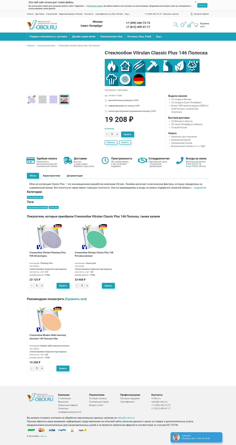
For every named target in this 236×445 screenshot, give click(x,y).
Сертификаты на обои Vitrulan (109, 14)
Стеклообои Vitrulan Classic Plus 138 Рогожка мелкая (94, 254)
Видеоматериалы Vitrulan (71, 14)
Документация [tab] (75, 175)
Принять (202, 5)
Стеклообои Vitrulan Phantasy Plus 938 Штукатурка (48, 254)
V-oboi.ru (43, 436)
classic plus (53, 207)
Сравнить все (75, 299)
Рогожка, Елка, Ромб (139, 36)
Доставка (39, 14)
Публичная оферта (68, 405)
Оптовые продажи (130, 398)
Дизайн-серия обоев (83, 36)
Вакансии (63, 401)
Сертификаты (127, 401)
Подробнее (200, 187)
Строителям (51, 14)
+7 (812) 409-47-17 (138, 26)
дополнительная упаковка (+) (123, 100)
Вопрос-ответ (96, 405)
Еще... (127, 14)
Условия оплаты (98, 398)
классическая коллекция (37, 207)
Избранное (111, 142)
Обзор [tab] (33, 175)
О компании (64, 398)
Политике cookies (95, 6)
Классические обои (111, 36)
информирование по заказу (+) (124, 106)
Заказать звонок (171, 14)
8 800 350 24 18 (193, 164)
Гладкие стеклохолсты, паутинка (48, 36)
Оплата (30, 14)
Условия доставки (99, 401)
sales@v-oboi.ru (125, 417)
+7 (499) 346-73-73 (153, 14)
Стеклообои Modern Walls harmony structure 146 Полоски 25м (48, 337)
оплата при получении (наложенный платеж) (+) (132, 111)
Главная (30, 45)
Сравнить (125, 142)
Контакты (89, 14)
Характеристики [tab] (51, 175)
